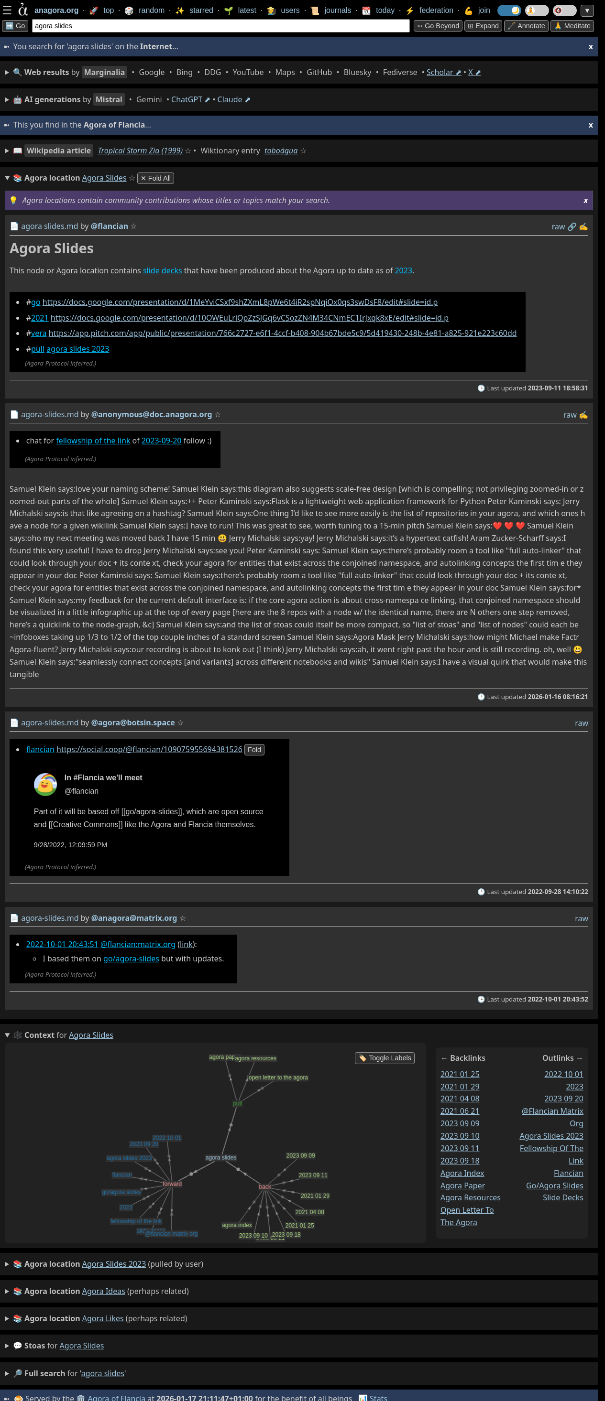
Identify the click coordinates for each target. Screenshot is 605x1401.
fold (254, 750)
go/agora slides (554, 1185)
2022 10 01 (563, 1074)
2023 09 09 (460, 1123)
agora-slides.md (49, 414)
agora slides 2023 (77, 349)
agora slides (82, 1345)
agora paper (462, 1185)
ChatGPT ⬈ (190, 99)
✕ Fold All (156, 178)
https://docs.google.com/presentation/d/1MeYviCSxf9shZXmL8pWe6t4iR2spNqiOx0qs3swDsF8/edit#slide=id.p (240, 302)
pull (37, 349)
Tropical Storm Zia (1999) (140, 150)
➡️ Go (15, 26)
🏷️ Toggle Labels (384, 1058)
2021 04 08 (460, 1098)
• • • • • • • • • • (247, 72)
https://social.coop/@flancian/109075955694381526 (149, 749)
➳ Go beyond (438, 26)
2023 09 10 (460, 1136)
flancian (40, 749)
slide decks (162, 270)
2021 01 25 (460, 1074)
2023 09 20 (563, 1098)
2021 (40, 318)
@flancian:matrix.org (138, 944)
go (36, 302)
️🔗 (572, 226)
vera (38, 333)
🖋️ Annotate (526, 26)
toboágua (280, 150)
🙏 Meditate (572, 26)
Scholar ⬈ (444, 72)
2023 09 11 (460, 1148)
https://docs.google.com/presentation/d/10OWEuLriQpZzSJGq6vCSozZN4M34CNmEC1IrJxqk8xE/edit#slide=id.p (250, 318)
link (186, 944)
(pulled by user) (108, 1264)
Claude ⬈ (234, 99)
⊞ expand (483, 26)
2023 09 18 (460, 1160)
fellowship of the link (93, 440)
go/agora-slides (131, 958)
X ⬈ (474, 72)
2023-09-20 (162, 440)
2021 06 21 (460, 1111)
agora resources (470, 1197)
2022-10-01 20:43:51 (62, 944)
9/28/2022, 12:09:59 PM (71, 845)
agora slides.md (49, 226)
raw (558, 226)
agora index (462, 1173)
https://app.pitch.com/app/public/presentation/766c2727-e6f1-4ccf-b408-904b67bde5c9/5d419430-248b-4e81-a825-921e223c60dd (283, 333)
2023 (403, 270)
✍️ (583, 226)
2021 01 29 (460, 1086)
